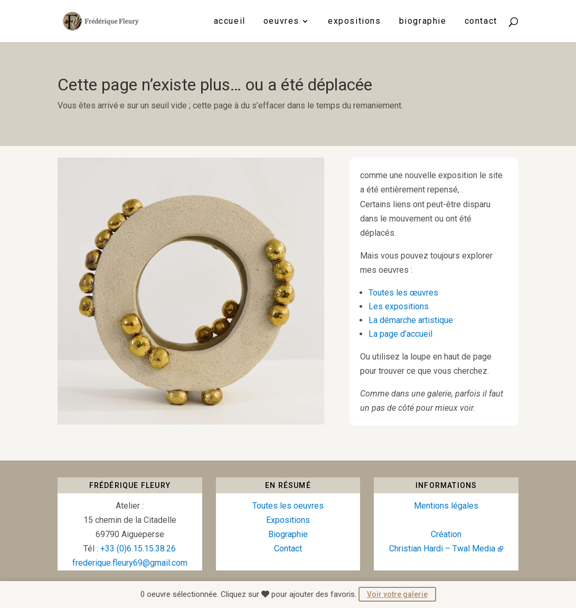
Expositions (354, 21)
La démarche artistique (411, 320)
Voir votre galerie (397, 594)
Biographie (423, 21)
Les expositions (399, 306)
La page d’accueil (400, 334)
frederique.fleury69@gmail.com (129, 563)
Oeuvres (281, 21)
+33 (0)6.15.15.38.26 (138, 548)
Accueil (229, 21)
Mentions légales (446, 506)
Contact (481, 21)
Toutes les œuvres (403, 293)
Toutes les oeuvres (288, 506)
